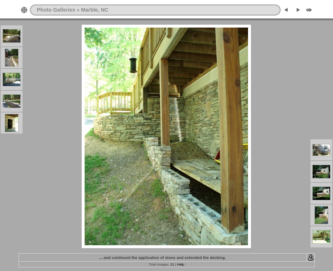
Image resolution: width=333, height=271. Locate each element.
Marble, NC (94, 10)
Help (180, 264)
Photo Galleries (56, 10)
